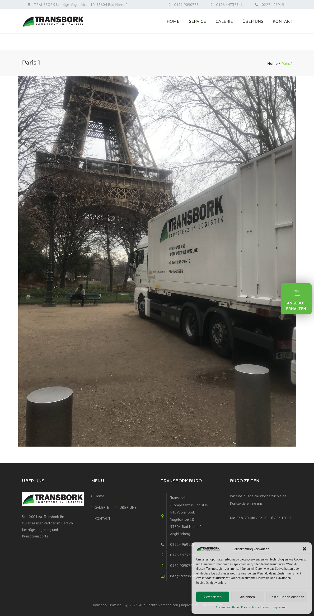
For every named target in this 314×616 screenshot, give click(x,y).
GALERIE (224, 29)
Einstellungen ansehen (286, 597)
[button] (304, 548)
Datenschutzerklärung (255, 607)
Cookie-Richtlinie (227, 607)
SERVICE (197, 29)
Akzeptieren (212, 597)
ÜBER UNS (252, 29)
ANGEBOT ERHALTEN (296, 299)
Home (173, 29)
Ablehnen (247, 597)
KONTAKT (282, 29)
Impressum (280, 607)
